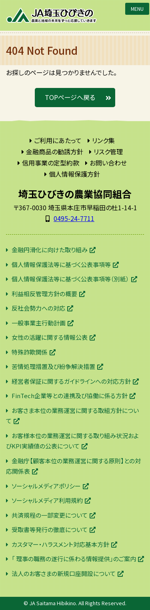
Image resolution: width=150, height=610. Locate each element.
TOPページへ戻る (70, 97)
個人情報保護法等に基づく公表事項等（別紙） (70, 279)
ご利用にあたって (58, 140)
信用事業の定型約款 (50, 162)
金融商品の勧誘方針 (54, 151)
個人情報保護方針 (74, 174)
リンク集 (103, 140)
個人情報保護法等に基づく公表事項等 (61, 264)
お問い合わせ (108, 162)
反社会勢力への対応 (38, 308)
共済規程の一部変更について (50, 515)
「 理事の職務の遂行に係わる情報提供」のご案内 (74, 558)
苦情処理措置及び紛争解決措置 (53, 366)
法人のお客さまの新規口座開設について (64, 573)
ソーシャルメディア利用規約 (47, 500)
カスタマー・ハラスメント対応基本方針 (60, 544)
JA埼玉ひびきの (52, 15)
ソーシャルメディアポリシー (46, 486)
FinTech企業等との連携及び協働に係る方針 (70, 395)
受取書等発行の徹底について (50, 529)
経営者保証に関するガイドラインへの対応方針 (71, 381)
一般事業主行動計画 (39, 323)
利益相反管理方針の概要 (44, 293)
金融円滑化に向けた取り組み (50, 249)
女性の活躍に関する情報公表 (50, 337)
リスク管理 (108, 151)
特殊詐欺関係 (30, 352)
